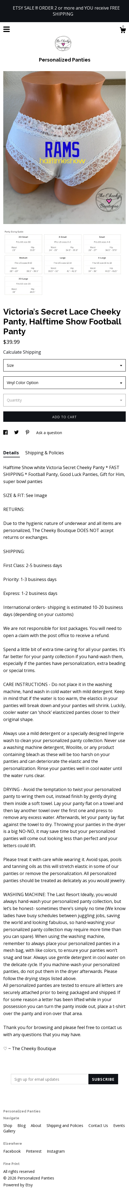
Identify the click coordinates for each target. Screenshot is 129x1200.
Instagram (56, 1151)
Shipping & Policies (44, 453)
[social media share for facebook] (6, 432)
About (36, 1125)
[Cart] (123, 31)
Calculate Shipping (22, 352)
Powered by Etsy (18, 1184)
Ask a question (49, 432)
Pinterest (34, 1151)
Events (119, 1125)
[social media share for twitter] (17, 432)
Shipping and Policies (65, 1125)
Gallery (9, 1131)
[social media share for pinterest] (28, 432)
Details (11, 453)
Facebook (12, 1151)
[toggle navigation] (6, 29)
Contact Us (98, 1125)
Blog (22, 1125)
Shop (8, 1125)
